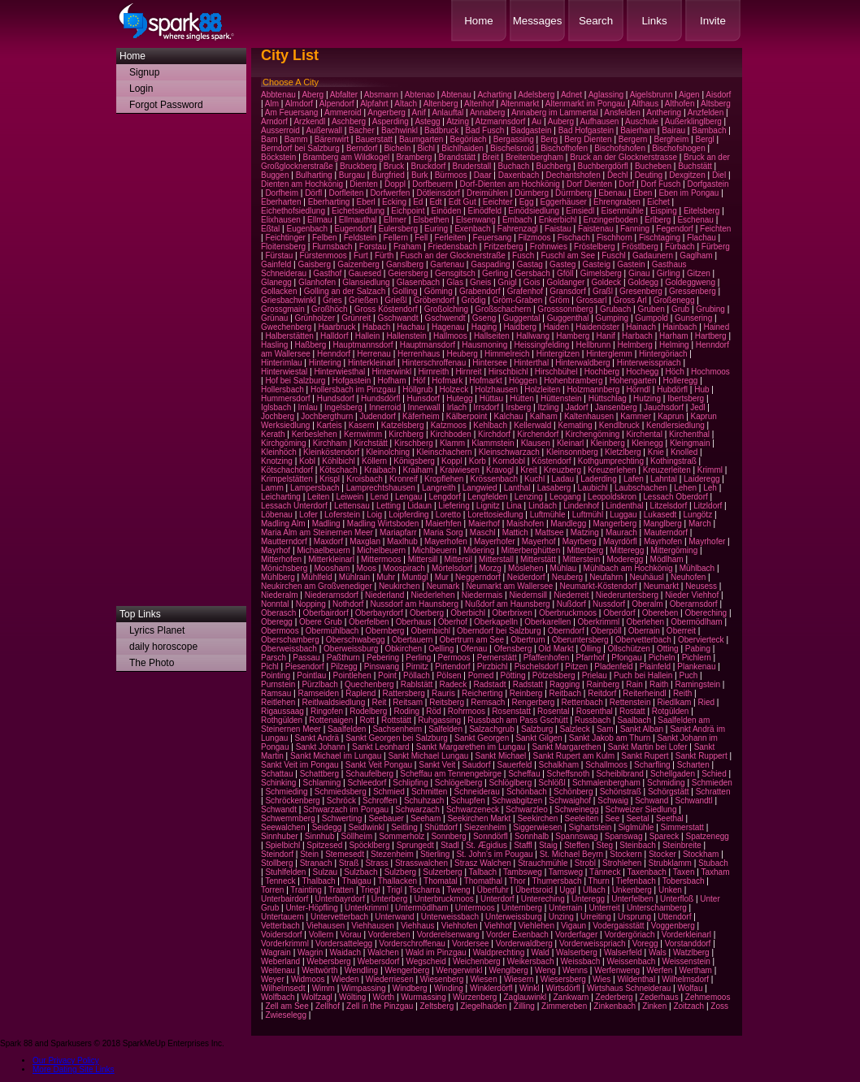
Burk (419, 175)
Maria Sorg (443, 532)
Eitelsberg (701, 210)
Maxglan (365, 541)
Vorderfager (576, 934)
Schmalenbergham (606, 782)
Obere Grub (320, 621)
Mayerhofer (494, 541)
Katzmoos (449, 425)
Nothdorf (347, 603)
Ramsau (276, 693)
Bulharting (314, 175)
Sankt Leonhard (381, 746)
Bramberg (414, 157)
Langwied (480, 487)
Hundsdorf (335, 398)
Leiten (318, 496)
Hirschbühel (556, 371)
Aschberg (349, 121)
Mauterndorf (666, 532)
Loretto (448, 514)
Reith (682, 693)
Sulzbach (360, 872)
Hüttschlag (608, 398)
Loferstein (342, 514)
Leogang (565, 496)
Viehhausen (372, 925)
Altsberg (716, 103)
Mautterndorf (284, 541)
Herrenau (374, 353)
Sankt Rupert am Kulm (574, 755)
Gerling (495, 273)
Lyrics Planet (157, 630)
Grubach (615, 309)
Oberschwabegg (355, 639)
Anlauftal (447, 112)
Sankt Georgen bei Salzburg (396, 738)
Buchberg (553, 166)
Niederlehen (433, 595)
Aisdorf (718, 94)
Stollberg (277, 863)
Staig (548, 845)
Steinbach (637, 845)
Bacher (362, 130)
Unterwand (394, 916)
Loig (374, 514)
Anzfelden (705, 112)
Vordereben (389, 934)
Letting (388, 505)
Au (536, 121)
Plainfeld (655, 666)
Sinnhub (320, 836)
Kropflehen (443, 478)
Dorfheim (281, 192)
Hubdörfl (672, 389)
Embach (517, 219)
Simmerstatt (682, 827)
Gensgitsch (455, 273)
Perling (418, 657)
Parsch (273, 657)
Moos (366, 568)
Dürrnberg (573, 192)
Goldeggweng (690, 282)
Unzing (561, 916)
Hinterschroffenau (434, 362)
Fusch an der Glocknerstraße (453, 255)
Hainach (641, 326)
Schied (714, 773)
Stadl (450, 845)
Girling (668, 273)
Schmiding (666, 782)
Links (654, 21)
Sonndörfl (490, 836)
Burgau (352, 175)
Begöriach (468, 139)
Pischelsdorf (536, 666)
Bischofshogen (679, 148)
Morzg (490, 568)
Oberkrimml (599, 621)
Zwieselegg (285, 1015)
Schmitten (429, 791)
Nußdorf (571, 603)
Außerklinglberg (693, 121)
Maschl (483, 532)
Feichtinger (285, 237)
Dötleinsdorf (437, 192)
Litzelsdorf (669, 505)
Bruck (394, 166)
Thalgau (356, 880)
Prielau (594, 675)
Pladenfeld (613, 666)
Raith (658, 684)
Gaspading (490, 264)
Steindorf (277, 854)
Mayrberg (579, 541)
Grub (680, 309)
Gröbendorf (434, 300)
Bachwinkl (399, 130)
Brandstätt (457, 157)
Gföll (565, 273)
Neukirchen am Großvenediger (316, 586)
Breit (490, 157)
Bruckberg (358, 166)
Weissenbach (631, 961)
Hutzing (647, 398)
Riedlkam (675, 702)
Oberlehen (645, 621)
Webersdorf (379, 961)
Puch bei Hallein (643, 675)
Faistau (558, 228)
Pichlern (696, 657)
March (699, 523)
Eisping (663, 210)
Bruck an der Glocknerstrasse (623, 157)
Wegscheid (425, 961)
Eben (642, 192)
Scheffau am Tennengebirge (451, 773)
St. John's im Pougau (494, 854)
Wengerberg (406, 970)
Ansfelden (622, 112)
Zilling (524, 1006)
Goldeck (606, 282)
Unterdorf (497, 898)
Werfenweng (617, 970)
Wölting (352, 997)
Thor (517, 880)
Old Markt (555, 648)
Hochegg (642, 371)
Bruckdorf (428, 166)
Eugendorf (352, 228)
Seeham (425, 818)
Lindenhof (581, 505)
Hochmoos (710, 371)
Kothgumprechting (611, 461)
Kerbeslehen (314, 434)
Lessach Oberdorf (675, 496)
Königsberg (414, 461)
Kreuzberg (562, 469)
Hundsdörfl (380, 398)
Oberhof (452, 621)
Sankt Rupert (644, 755)
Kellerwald (532, 425)
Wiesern (519, 979)
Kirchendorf (537, 434)
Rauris (443, 693)
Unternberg (522, 907)
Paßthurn (343, 657)
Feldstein (360, 237)
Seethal (670, 818)
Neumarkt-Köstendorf (597, 586)
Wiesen (483, 979)
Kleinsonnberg (572, 452)
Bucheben (653, 166)
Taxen (684, 872)
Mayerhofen (445, 541)
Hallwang (532, 335)
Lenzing (529, 496)
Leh (710, 487)
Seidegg (327, 827)
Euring (436, 228)
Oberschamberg (290, 639)
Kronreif (403, 478)
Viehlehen (536, 925)
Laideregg (701, 478)
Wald (540, 952)
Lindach (542, 505)
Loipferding (408, 514)
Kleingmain (690, 443)
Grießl (395, 300)
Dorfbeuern (432, 184)
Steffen (577, 845)
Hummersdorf (286, 398)
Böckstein (278, 157)
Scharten (693, 764)
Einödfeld (484, 210)
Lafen (633, 478)
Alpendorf (336, 103)
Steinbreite (681, 845)
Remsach (488, 702)
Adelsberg (536, 94)
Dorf (626, 184)
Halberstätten (289, 335)
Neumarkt (661, 586)
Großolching (446, 309)
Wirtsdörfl (563, 988)
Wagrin (310, 952)
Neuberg (567, 577)
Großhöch (329, 309)
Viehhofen (459, 925)
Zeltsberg (437, 1006)
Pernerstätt (497, 657)
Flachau (701, 237)
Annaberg (487, 112)
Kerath (272, 434)
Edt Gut (462, 201)
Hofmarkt (485, 380)
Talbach (483, 872)
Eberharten (281, 201)
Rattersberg (404, 693)
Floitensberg (283, 246)
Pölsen (449, 675)
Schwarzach (417, 809)
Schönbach (526, 791)
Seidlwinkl (366, 827)
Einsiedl (580, 210)
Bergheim (671, 139)
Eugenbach (307, 228)
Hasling (274, 344)
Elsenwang (476, 219)
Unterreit (604, 907)
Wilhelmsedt (283, 988)
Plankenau (696, 666)
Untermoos (475, 907)
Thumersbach (556, 880)
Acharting (494, 94)
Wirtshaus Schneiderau (629, 988)
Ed (418, 201)
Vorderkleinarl (686, 934)
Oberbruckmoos (568, 612)
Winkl (529, 988)
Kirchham (330, 443)
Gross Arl (630, 300)
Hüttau (491, 398)
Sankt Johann (320, 746)
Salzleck (575, 729)
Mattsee (549, 532)
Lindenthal (624, 505)
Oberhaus (414, 621)
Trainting (306, 889)
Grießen (363, 300)
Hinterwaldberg (582, 362)
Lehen (685, 487)
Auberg (561, 121)
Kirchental (644, 434)
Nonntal (275, 603)
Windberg (410, 988)
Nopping (311, 603)
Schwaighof (570, 800)
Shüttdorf (441, 827)
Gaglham (696, 255)
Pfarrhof (591, 657)
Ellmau (319, 219)
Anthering (663, 112)
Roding (406, 711)
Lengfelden (487, 496)
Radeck (453, 684)
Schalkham (559, 764)
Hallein (367, 335)
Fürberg (715, 246)
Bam (269, 139)
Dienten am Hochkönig (302, 184)
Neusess (701, 586)
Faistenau (596, 228)
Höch (675, 371)
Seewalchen (283, 827)
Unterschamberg (657, 907)
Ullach (594, 889)
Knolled (684, 452)
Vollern (321, 934)
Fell (421, 237)
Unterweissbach (450, 916)
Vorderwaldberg (524, 943)
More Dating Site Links (74, 1069)
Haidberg (520, 326)
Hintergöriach (663, 353)
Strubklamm (670, 863)
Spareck (664, 836)
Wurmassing (423, 997)
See (612, 818)
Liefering (453, 505)
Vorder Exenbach (517, 934)
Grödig (473, 300)
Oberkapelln (496, 621)
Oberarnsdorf (694, 603)
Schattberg (319, 773)
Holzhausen (496, 389)
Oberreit (681, 630)
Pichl (270, 666)
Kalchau (508, 416)
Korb (477, 461)
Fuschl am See (568, 255)
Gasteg (562, 264)
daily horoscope (163, 646)
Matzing (585, 532)
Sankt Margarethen (566, 746)
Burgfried (388, 175)
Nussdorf (609, 603)
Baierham (637, 130)
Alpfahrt (374, 103)
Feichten (715, 228)
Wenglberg (508, 970)
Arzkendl (309, 121)
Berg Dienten (587, 139)
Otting (668, 648)
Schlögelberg (458, 782)
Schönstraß (620, 791)
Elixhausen (281, 219)
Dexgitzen (687, 175)
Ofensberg (513, 648)
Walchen (383, 952)
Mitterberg (585, 550)
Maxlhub (402, 541)
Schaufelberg (369, 773)
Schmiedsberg (341, 791)
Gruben (650, 309)
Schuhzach (424, 800)
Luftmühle (548, 514)
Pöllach (416, 675)
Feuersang (492, 237)
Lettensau (352, 505)
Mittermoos (381, 559)
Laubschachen (641, 487)
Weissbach (581, 961)
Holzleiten (542, 389)
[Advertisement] (181, 364)
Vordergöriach (629, 934)
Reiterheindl (644, 693)
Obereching (705, 612)
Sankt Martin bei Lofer (648, 746)
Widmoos (308, 979)
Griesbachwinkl (288, 300)
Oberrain (644, 630)
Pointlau (311, 675)
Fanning (634, 228)
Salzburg (537, 729)
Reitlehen (278, 702)
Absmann (381, 94)
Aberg (313, 94)
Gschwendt (445, 318)
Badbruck (441, 130)
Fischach (574, 237)
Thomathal (483, 880)
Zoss (719, 1006)
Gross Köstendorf (386, 309)
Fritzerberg (503, 246)
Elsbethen (431, 219)
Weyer (272, 979)
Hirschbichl (508, 371)
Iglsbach (276, 407)
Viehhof (498, 925)
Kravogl (500, 469)
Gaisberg (314, 264)
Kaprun (671, 416)
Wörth (384, 997)
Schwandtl (693, 800)
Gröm (559, 300)
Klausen (535, 443)
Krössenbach (494, 478)
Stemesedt (344, 854)
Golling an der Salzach (345, 291)
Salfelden (445, 729)
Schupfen (468, 800)
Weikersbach (530, 961)
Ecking (394, 201)
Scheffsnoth (568, 773)
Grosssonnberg (565, 309)
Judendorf (377, 416)
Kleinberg (607, 443)
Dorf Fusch (660, 184)
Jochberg (277, 416)
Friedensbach (452, 246)
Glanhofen (317, 282)
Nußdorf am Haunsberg (507, 603)
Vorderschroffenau (412, 943)
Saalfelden (347, 729)
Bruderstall (471, 166)
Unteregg (588, 898)
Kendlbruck (619, 425)
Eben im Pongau (688, 192)
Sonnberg (448, 836)
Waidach (346, 952)
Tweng (458, 889)
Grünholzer (315, 318)
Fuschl (613, 255)
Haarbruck (336, 326)
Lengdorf (445, 496)
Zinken (654, 1006)
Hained (717, 326)
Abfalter (344, 94)
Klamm (452, 443)
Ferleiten (451, 237)
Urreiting (595, 916)
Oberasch (278, 612)
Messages (537, 21)
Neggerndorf (478, 577)
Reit (378, 702)
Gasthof (327, 273)
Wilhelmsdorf (685, 979)
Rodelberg (368, 711)
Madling (326, 523)
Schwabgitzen (517, 800)
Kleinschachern (443, 452)
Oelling (441, 648)
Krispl (329, 478)
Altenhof (479, 103)
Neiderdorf (526, 577)
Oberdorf (619, 612)
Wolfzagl (317, 997)
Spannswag (576, 836)
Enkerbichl (558, 219)
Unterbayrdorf (340, 898)
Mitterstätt (538, 559)
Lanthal (517, 487)
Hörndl (638, 389)
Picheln (662, 657)
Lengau (408, 496)
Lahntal (663, 478)
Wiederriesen (390, 979)
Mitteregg (627, 550)
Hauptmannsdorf (363, 344)
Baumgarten (421, 139)
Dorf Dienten (589, 184)
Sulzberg (400, 872)
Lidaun (419, 505)
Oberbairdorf (326, 612)
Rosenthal (594, 711)
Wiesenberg (441, 979)
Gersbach (532, 273)
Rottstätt (396, 720)
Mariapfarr (398, 532)
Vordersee (470, 943)
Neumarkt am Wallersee (509, 586)
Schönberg (573, 791)
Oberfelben (369, 621)
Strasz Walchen (482, 863)
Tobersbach (683, 880)
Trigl (394, 889)
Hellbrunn (593, 344)
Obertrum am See (472, 639)
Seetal (637, 818)
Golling (404, 291)
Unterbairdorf (284, 898)
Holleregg (680, 380)
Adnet (571, 94)
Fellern (395, 237)
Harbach (637, 335)
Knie (656, 452)
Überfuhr (493, 889)
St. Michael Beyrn (571, 854)
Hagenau (448, 326)
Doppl (395, 184)
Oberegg (277, 621)
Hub (701, 389)
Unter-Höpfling (311, 907)
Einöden (447, 210)
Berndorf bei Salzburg (300, 148)
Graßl (603, 291)
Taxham (715, 872)
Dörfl (313, 192)
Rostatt (632, 711)
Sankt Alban (641, 729)
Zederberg (614, 997)
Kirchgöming (283, 443)
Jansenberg (616, 407)
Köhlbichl (338, 461)
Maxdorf (328, 541)
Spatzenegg (706, 836)
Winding (448, 988)
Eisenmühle (623, 210)
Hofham (391, 380)
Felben (324, 237)
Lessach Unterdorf (294, 505)
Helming (674, 344)
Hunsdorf (424, 398)
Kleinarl (570, 443)
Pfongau (626, 657)
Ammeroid (343, 112)
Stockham (701, 854)
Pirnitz (417, 666)
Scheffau (524, 773)
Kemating (575, 425)
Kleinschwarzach (509, 452)
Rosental (553, 711)
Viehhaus (418, 925)
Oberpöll (606, 630)
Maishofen (525, 523)
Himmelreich (507, 353)
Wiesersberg (563, 979)
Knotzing (277, 461)
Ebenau (612, 192)
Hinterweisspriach (649, 362)
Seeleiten (582, 818)
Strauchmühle (543, 863)
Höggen (523, 380)
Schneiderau (477, 791)
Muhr (385, 577)
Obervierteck (701, 639)
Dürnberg (532, 192)
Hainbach (679, 326)
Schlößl (551, 782)
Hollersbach (282, 389)
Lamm (272, 487)
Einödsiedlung (533, 210)
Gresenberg (640, 291)
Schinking (278, 782)
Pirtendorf (452, 666)
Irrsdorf (486, 407)
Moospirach (404, 568)
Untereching (543, 898)
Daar (483, 175)
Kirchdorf (494, 434)
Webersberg (328, 961)
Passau (306, 657)
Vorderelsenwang (448, 934)
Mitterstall (496, 559)
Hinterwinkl (391, 371)
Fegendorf (674, 228)
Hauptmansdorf (427, 344)
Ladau (562, 478)
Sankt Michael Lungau (428, 755)
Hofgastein (351, 380)
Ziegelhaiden (483, 1006)
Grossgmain (283, 309)
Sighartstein (589, 827)
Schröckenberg (292, 800)
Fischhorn (614, 237)
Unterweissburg (513, 916)
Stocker (662, 854)
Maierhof (484, 523)
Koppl (452, 461)
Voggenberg (673, 925)
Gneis (480, 282)
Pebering (383, 657)
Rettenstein (630, 702)
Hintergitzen (558, 353)
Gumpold (651, 318)
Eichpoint (407, 210)
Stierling (435, 854)
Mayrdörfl (620, 541)
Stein (309, 854)
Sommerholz (401, 836)
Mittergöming (673, 550)
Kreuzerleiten (667, 469)
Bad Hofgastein (586, 130)
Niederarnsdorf (331, 595)
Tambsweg (522, 872)
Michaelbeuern (323, 550)
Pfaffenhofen (546, 657)
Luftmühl (587, 514)
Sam (605, 729)
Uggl (567, 889)
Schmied (389, 791)
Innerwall (424, 407)
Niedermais (482, 595)
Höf (419, 380)
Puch (689, 675)
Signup (144, 72)
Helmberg (634, 344)
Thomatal (440, 880)
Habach (376, 326)
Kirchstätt (371, 443)
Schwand (651, 800)
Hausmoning (484, 344)
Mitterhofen (281, 559)
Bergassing (513, 139)
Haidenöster (597, 326)
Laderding (598, 478)
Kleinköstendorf (331, 452)
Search (596, 21)
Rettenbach (582, 702)
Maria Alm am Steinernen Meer (317, 532)
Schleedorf (366, 782)
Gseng (484, 318)
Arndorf (274, 121)
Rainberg (603, 684)
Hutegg (459, 398)
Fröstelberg (594, 246)
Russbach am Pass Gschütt (517, 720)
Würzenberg (475, 997)
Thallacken (397, 880)
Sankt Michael (501, 755)
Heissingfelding (542, 344)
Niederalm (279, 595)
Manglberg (662, 523)
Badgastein (530, 130)
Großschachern (503, 309)
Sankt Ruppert (701, 755)
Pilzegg (344, 666)
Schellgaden (672, 773)
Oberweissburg (351, 648)
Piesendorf (304, 666)
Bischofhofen (564, 148)
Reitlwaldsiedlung (333, 702)
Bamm (296, 139)
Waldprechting (499, 952)
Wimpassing (363, 988)
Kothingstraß (673, 461)
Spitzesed (324, 845)
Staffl (523, 845)
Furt (361, 255)
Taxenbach (646, 872)
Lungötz (698, 514)
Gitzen (698, 273)
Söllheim (356, 836)
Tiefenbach (636, 880)
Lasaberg (554, 487)
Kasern (362, 425)
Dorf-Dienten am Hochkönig (509, 184)
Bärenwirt (332, 139)
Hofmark (447, 380)
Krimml (710, 469)
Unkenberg (632, 889)
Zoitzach (688, 1006)
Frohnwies (548, 246)
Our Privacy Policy (66, 1060)
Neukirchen (399, 586)
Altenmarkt (519, 103)
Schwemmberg (288, 818)
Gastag (530, 264)
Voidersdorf (281, 934)
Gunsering (693, 318)
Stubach (713, 863)
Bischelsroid (512, 148)
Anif (419, 112)
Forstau (373, 246)
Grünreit (356, 318)
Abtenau (456, 94)
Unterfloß (676, 898)
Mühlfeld (317, 577)
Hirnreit (468, 371)
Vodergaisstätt (618, 925)
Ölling (591, 648)
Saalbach (634, 720)
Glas (454, 282)
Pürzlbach (319, 684)
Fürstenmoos (322, 255)
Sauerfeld (514, 764)
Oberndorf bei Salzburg (499, 630)
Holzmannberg (593, 389)
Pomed (481, 675)
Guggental (521, 318)
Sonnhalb (532, 836)
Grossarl (591, 300)
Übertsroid (534, 889)
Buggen (275, 175)
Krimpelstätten (287, 478)
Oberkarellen (547, 621)
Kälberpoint (467, 416)
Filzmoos (535, 237)
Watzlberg (691, 952)
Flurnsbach (332, 246)
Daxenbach (519, 175)
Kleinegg (647, 443)
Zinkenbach (614, 1006)
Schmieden (712, 782)
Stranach (316, 863)
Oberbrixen (512, 612)
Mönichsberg (284, 568)
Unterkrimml (367, 907)
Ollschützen (629, 648)
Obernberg (385, 630)
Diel (719, 175)
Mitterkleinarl (331, 559)
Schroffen (380, 800)
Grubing (710, 309)
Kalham (544, 416)
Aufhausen (599, 121)
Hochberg (601, 371)
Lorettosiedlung (495, 514)
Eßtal (270, 228)
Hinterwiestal (284, 371)
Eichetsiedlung (358, 210)
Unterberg (389, 898)
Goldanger (566, 282)
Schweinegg (576, 809)
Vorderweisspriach (592, 943)
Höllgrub (417, 389)
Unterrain (565, 907)
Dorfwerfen (390, 192)
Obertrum (527, 639)
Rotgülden (670, 711)
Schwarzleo (527, 809)
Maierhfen (443, 523)
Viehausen (325, 925)
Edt (436, 201)
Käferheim (421, 416)
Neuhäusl (647, 577)
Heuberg (462, 353)
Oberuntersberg (580, 639)
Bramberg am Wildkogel (346, 157)
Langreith (439, 487)
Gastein (631, 264)
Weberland (280, 961)
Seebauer (385, 818)
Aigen (689, 94)
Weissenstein (686, 961)
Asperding (390, 121)
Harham (673, 335)
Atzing (457, 121)
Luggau (623, 514)
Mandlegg (568, 523)
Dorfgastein (707, 184)
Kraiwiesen (460, 469)
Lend (380, 496)
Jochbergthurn (327, 416)
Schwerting (342, 818)
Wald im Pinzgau (436, 952)
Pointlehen (352, 675)
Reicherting (482, 693)
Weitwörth (319, 970)
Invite (713, 21)
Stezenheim (392, 854)
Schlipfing (410, 782)
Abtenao (420, 94)
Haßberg (311, 344)
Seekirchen (537, 818)
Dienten (363, 184)
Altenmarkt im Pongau (585, 103)
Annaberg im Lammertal (554, 112)
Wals (658, 952)
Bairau (673, 130)
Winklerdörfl (491, 988)
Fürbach (680, 246)
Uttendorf (674, 916)
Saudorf (476, 764)
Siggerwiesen (537, 827)
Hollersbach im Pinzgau (353, 389)
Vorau (350, 934)
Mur (442, 577)
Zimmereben (564, 1006)
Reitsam (408, 702)
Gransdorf (567, 291)
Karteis (329, 425)
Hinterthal (531, 362)
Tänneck (604, 872)
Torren (272, 889)
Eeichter (498, 201)
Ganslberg (404, 264)
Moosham (332, 568)
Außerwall (323, 130)
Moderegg (624, 559)
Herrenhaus (418, 353)
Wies (601, 979)
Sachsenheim (398, 729)
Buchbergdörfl (603, 166)
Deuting (648, 175)
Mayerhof (539, 541)
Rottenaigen (331, 720)
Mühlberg (278, 577)
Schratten (713, 791)
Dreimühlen (487, 192)
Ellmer (395, 219)
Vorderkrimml (285, 943)
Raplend (360, 693)
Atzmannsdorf (501, 121)
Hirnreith (433, 371)
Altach (405, 103)
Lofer (308, 514)
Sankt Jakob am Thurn (609, 738)
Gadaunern (652, 255)
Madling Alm (283, 523)
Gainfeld (276, 264)
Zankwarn (571, 997)
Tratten (341, 889)
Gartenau (447, 264)
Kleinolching (388, 452)
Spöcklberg (369, 845)
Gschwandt (397, 318)
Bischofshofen (619, 148)
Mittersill (423, 559)
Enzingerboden (611, 219)
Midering (478, 550)
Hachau (410, 326)
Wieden (345, 979)
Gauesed (365, 273)
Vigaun (573, 925)
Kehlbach (490, 425)
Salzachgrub (492, 729)
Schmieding (286, 791)
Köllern (374, 461)
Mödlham (667, 559)
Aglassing (606, 94)
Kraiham (418, 469)
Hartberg (711, 335)
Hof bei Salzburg (295, 380)
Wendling (362, 970)
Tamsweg (566, 872)
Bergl (704, 139)
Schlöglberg (510, 782)
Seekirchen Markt (478, 818)
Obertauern (412, 639)
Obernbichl (430, 630)
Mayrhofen (663, 541)
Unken (670, 889)
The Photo (151, 663)
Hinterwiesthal (339, 371)
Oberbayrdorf (379, 612)
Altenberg (440, 103)
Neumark (443, 586)
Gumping (612, 318)
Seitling (404, 827)
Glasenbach (418, 282)
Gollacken (279, 291)
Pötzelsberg (554, 675)
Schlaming (322, 782)
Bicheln (397, 148)
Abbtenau (278, 94)
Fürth (384, 255)
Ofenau (474, 648)
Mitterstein (581, 559)
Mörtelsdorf (452, 568)
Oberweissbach (289, 648)
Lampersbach (315, 487)
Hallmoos (450, 335)
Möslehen (525, 568)
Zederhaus (659, 997)
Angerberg (386, 112)
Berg (549, 139)
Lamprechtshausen (380, 487)
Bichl (426, 148)
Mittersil (457, 559)
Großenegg (674, 300)
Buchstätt (695, 166)
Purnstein (278, 684)
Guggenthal (568, 318)
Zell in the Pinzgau (379, 1006)
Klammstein (492, 443)
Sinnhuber (279, 836)
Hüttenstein (561, 398)
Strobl (585, 863)
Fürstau (279, 255)
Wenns (575, 970)
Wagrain (276, 952)
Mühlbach (697, 568)
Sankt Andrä (317, 738)
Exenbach (472, 228)
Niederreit (571, 595)
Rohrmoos (466, 711)
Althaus (645, 103)
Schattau (277, 773)
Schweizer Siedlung (641, 809)
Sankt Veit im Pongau (300, 764)
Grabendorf (480, 291)
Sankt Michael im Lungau (335, 755)
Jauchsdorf (664, 407)
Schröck (341, 800)
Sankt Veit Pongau (378, 764)
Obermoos (280, 630)
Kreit (528, 469)
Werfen (659, 970)
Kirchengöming (593, 434)
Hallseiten (492, 335)
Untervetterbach (339, 916)
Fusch (523, 255)
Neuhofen (688, 577)
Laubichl (593, 487)
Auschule (641, 121)
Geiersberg (408, 273)
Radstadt (489, 684)
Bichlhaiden (462, 148)
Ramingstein (698, 684)
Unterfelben (632, 898)
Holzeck (454, 389)
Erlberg (658, 219)
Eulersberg (398, 228)
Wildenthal (636, 979)
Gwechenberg (286, 326)
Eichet (658, 201)
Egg (526, 201)
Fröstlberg (640, 246)
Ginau (639, 273)
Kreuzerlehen (612, 469)
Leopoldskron (612, 496)
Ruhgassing (439, 720)
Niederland (384, 595)
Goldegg (643, 282)
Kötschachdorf (287, 469)
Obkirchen (404, 648)
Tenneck (280, 880)
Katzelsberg (402, 425)
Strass (376, 863)
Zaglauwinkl (525, 997)
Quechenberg (369, 684)
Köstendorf (551, 461)
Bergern (633, 139)
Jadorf (577, 407)
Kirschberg (413, 443)
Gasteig (596, 264)
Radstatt (528, 684)
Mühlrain (354, 577)
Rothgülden (281, 720)
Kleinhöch (279, 452)
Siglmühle (636, 827)
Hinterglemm (609, 353)
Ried (705, 702)
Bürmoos (451, 175)
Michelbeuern (381, 550)
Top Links (140, 614)
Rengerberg (533, 702)
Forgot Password (166, 104)
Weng (545, 970)
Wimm (323, 988)
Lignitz (488, 505)
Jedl (697, 407)
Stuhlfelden (285, 872)
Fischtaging (659, 237)
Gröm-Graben (518, 300)
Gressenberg (692, 291)
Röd (433, 711)
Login (141, 88)
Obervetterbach (643, 639)
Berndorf (361, 148)
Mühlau (563, 568)
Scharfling (652, 764)
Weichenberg (477, 961)
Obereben (660, 612)
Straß (348, 863)
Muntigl (415, 577)
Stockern (625, 854)
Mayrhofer (706, 541)
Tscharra (424, 889)
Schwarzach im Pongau (346, 809)
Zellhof (327, 1006)
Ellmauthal (358, 219)
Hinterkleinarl (371, 362)
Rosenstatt (511, 711)
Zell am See (286, 1006)
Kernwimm (363, 434)
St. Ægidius (486, 845)
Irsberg (518, 407)
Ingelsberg (343, 407)
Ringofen (327, 711)
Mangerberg (614, 523)
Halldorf (334, 335)
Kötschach (338, 469)
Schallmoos (606, 764)
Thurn (599, 880)
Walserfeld (623, 952)
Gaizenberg (358, 264)
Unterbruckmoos (443, 898)
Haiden (556, 326)
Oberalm (647, 603)
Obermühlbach (332, 630)
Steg (605, 845)
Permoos (454, 657)
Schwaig (612, 800)
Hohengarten (633, 380)
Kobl (307, 461)
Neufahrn (606, 577)
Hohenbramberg (573, 380)
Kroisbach (364, 478)
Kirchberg (406, 434)
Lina (514, 505)
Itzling (547, 407)
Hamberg (572, 335)
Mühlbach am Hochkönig (628, 568)
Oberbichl (467, 612)
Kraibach (380, 469)
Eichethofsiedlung (293, 210)
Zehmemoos (708, 997)
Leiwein (349, 496)
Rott (366, 720)
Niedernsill (528, 595)
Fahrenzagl (517, 228)
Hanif (606, 335)
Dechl (617, 175)
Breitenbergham (534, 157)
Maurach (621, 532)
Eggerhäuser (564, 201)
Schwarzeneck (472, 809)
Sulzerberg (442, 872)
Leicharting (281, 496)
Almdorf (299, 103)
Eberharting (329, 201)
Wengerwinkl (459, 970)
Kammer (635, 416)
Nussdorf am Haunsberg (414, 603)
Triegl (370, 889)
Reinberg (526, 693)
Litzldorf (707, 505)
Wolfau (690, 988)
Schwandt (279, 809)
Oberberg (427, 612)
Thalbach (318, 880)
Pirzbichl (492, 666)
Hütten (521, 398)
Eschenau (695, 219)
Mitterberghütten (530, 550)
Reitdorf (602, 693)
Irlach (457, 407)
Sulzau (325, 872)
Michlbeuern (434, 550)
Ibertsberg (685, 398)
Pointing (275, 675)
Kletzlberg (623, 452)
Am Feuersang (292, 112)
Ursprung (634, 916)
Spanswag (624, 836)
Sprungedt (415, 845)
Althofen (680, 103)
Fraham (407, 246)
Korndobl (509, 461)
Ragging (564, 684)
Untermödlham (422, 907)
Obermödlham (696, 621)
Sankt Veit (437, 764)
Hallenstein (406, 335)
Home (478, 21)
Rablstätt (416, 684)
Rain (634, 684)
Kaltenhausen (589, 416)
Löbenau (277, 514)
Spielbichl (282, 845)
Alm (272, 103)
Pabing (697, 648)
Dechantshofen (572, 175)
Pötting (513, 675)
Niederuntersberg (627, 595)
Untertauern (282, 916)
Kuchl (534, 478)
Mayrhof (275, 550)
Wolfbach (278, 997)
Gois (532, 282)
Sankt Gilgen (538, 738)
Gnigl (506, 282)
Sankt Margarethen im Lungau (471, 746)
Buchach (513, 166)
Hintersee (489, 362)
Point (387, 675)
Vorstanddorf (688, 943)
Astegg (427, 121)
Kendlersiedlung (675, 425)
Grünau (274, 318)
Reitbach (565, 693)
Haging (484, 326)
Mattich (515, 532)
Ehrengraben (617, 201)
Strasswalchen (421, 863)
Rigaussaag (282, 711)
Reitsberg (446, 702)
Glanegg (276, 282)
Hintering (325, 362)
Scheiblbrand (619, 773)
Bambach (709, 130)
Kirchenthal (689, 434)
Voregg (645, 943)
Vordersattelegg (343, 943)
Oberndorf (566, 630)
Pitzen (576, 666)
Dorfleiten (345, 192)
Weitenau (278, 970)
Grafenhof (525, 291)
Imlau (307, 407)
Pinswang (381, 666)
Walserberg (576, 952)
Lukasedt (660, 514)
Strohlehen (621, 863)
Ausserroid (280, 130)
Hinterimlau (281, 362)
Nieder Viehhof (692, 595)
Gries (332, 300)
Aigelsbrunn (651, 94)
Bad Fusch (484, 130)
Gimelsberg (601, 273)
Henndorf (333, 353)
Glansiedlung (365, 282)
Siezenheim (485, 827)
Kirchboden (450, 434)
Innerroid (385, 407)
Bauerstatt (374, 139)
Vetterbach (280, 925)
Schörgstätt (668, 791)
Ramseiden (318, 693)
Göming (438, 291)
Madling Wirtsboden (383, 523)
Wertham (695, 970)
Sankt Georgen (481, 738)
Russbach (592, 720)
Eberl (366, 201)
